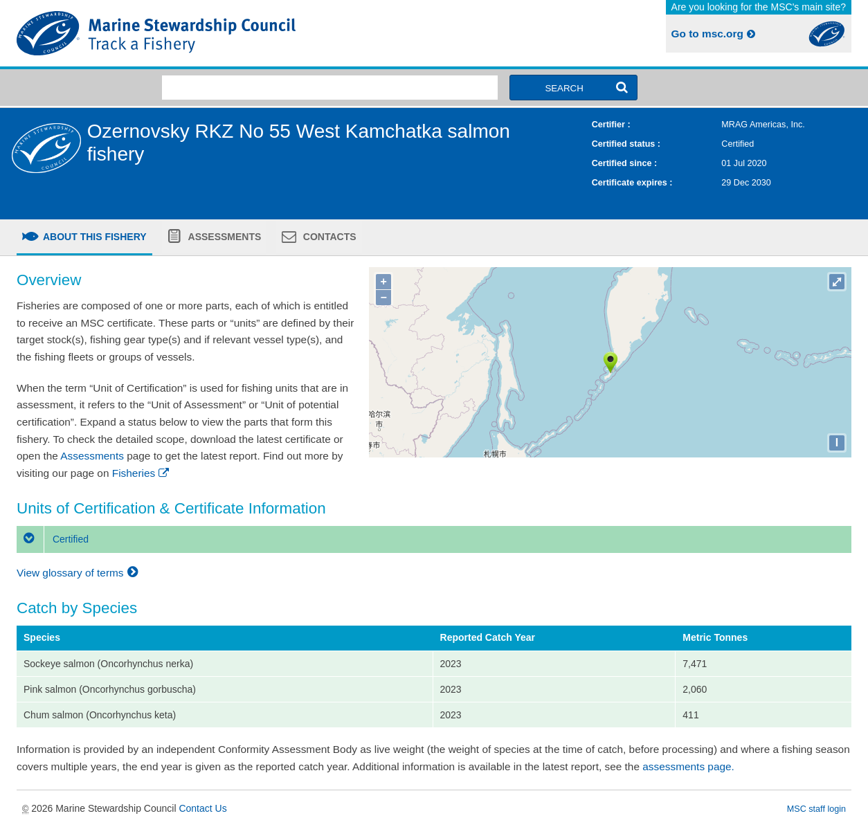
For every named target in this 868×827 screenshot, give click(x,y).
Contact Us (202, 808)
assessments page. (688, 766)
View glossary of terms (79, 573)
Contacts (328, 236)
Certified (53, 539)
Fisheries (141, 473)
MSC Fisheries (222, 33)
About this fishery (94, 236)
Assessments (223, 236)
